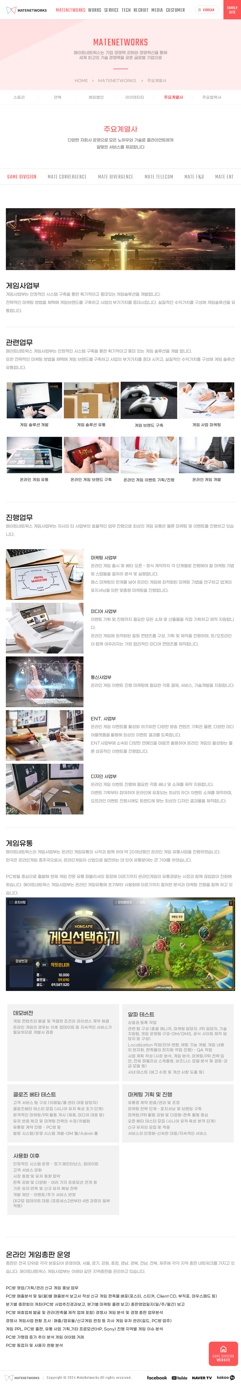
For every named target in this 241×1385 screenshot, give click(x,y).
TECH (126, 10)
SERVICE (111, 10)
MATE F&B (194, 177)
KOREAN (206, 10)
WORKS (94, 10)
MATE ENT (224, 177)
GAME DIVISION (22, 177)
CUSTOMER (175, 10)
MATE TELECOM (159, 177)
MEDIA (157, 10)
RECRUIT (141, 10)
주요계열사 (173, 97)
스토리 (19, 97)
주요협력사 (211, 97)
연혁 (57, 97)
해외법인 (96, 97)
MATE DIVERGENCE (116, 177)
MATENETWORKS (70, 10)
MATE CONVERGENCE (67, 177)
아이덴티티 (134, 97)
